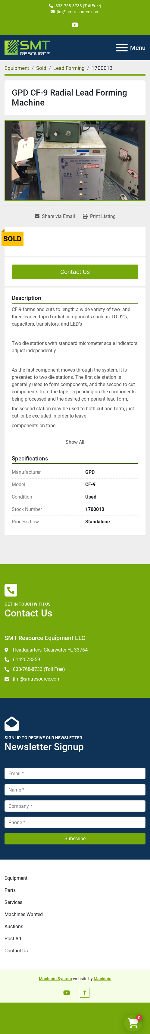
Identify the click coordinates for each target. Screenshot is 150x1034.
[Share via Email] (55, 216)
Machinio (102, 978)
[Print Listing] (99, 216)
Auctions (14, 926)
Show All (75, 442)
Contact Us (75, 271)
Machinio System (55, 978)
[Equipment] (17, 68)
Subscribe (75, 838)
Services (13, 902)
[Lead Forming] (69, 68)
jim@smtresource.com (78, 11)
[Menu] (122, 47)
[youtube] (75, 25)
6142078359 (26, 659)
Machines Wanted (24, 914)
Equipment (16, 878)
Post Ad (13, 938)
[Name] (75, 789)
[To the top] (84, 993)
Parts (10, 890)
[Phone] (75, 822)
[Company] (75, 806)
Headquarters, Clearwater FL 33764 (50, 650)
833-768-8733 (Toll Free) (78, 5)
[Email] (75, 773)
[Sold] (41, 68)
